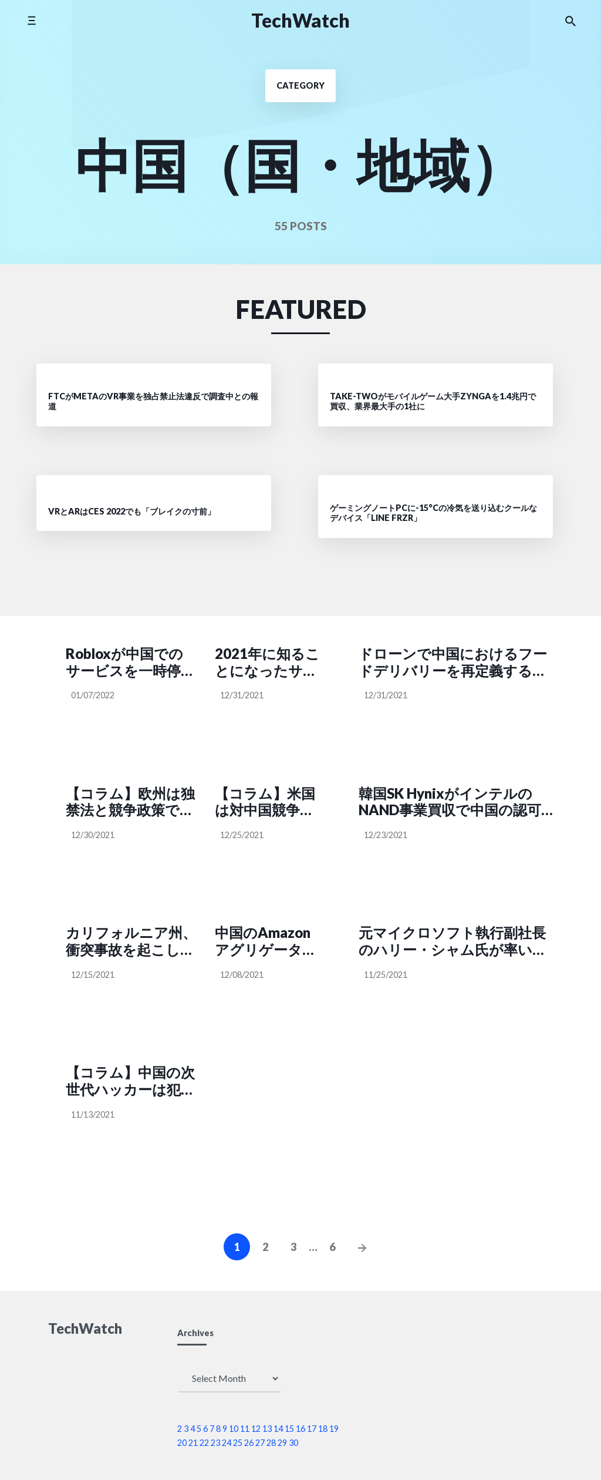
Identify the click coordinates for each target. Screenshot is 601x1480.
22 (204, 1443)
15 (289, 1429)
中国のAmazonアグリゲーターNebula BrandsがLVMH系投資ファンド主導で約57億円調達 (268, 941)
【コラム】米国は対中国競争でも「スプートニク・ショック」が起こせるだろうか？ (266, 802)
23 (215, 1443)
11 (244, 1429)
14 (278, 1429)
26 (249, 1443)
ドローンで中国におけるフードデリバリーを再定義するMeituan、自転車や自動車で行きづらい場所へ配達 (453, 662)
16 (300, 1429)
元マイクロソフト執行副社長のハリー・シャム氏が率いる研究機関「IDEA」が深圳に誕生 (453, 941)
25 (237, 1443)
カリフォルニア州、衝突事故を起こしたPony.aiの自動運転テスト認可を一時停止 (131, 941)
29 (282, 1443)
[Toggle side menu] (31, 20)
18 (322, 1429)
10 (233, 1429)
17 (311, 1429)
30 (293, 1443)
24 (226, 1443)
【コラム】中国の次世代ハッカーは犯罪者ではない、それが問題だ (131, 1081)
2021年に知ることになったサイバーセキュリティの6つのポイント (267, 662)
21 (193, 1443)
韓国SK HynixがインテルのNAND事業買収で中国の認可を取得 (450, 802)
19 (334, 1429)
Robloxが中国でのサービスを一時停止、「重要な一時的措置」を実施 (129, 662)
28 (271, 1443)
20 (182, 1443)
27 (260, 1443)
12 (256, 1429)
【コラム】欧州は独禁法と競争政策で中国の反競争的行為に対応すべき (130, 802)
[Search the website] (570, 20)
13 (267, 1429)
